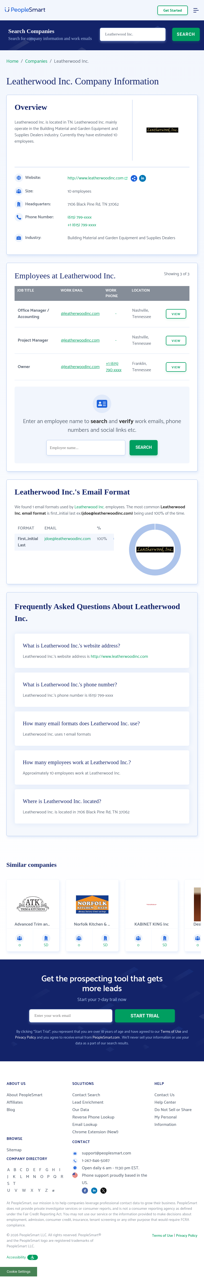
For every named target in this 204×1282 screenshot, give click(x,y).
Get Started (172, 11)
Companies (36, 61)
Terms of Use (171, 1045)
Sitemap (14, 1163)
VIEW (176, 314)
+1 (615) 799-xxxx (82, 225)
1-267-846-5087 (91, 1173)
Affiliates (15, 1115)
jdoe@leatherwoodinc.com (68, 538)
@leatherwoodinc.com (80, 313)
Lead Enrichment (88, 1115)
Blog (11, 1123)
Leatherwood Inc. (89, 507)
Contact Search (86, 1108)
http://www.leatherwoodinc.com (95, 178)
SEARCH (186, 36)
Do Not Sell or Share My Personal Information (173, 1130)
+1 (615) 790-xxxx (114, 367)
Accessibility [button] (22, 1271)
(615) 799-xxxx (80, 217)
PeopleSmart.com (105, 1051)
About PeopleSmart (24, 1108)
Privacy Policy (25, 1051)
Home (12, 61)
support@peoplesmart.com (101, 1166)
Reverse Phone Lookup (93, 1130)
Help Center (165, 1115)
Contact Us (164, 1108)
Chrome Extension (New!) (95, 1145)
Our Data (80, 1123)
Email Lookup (84, 1137)
